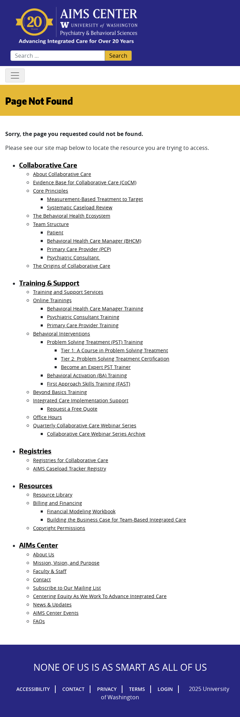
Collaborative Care (48, 165)
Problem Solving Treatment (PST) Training (95, 342)
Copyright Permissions (59, 528)
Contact (42, 579)
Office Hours (47, 417)
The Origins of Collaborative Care (71, 266)
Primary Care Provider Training (83, 325)
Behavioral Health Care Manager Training (95, 308)
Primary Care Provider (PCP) (79, 249)
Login (165, 689)
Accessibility (33, 689)
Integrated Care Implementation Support (80, 400)
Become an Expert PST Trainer (96, 367)
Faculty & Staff (49, 571)
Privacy (107, 689)
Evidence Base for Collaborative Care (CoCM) (84, 182)
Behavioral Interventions (61, 333)
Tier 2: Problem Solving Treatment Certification (115, 358)
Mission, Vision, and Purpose (66, 562)
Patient (55, 232)
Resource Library (52, 494)
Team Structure (51, 224)
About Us (43, 554)
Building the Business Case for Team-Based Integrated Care (116, 519)
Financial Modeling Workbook (81, 511)
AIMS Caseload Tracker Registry (69, 468)
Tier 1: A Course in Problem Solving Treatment (114, 350)
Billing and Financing (57, 503)
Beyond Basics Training (60, 392)
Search (118, 55)
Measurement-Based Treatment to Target (95, 199)
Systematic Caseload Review (79, 207)
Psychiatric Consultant (73, 257)
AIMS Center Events (56, 613)
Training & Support (49, 283)
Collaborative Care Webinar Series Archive (96, 433)
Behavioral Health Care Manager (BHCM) (94, 240)
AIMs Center (38, 545)
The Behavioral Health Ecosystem (71, 215)
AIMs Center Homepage (76, 26)
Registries (35, 451)
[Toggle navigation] (15, 75)
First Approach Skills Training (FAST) (88, 383)
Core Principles (50, 190)
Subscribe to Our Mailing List (67, 588)
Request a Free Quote (72, 408)
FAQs (39, 621)
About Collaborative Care (62, 174)
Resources (36, 486)
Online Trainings (52, 300)
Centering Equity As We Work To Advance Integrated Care (100, 596)
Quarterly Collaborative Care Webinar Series (84, 425)
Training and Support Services (68, 292)
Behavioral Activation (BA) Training (87, 375)
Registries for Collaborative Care (70, 460)
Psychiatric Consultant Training (83, 317)
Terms (137, 689)
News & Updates (52, 604)
